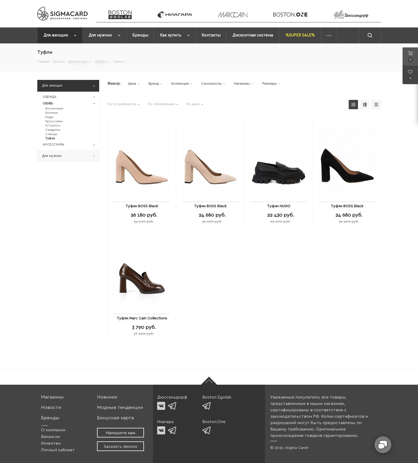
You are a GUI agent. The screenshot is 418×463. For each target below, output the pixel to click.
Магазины (52, 397)
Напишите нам (120, 433)
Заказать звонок (120, 446)
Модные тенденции (120, 407)
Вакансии (50, 436)
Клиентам (51, 443)
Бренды (50, 418)
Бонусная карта (115, 418)
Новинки (107, 397)
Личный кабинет (58, 450)
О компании (53, 430)
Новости (51, 407)
